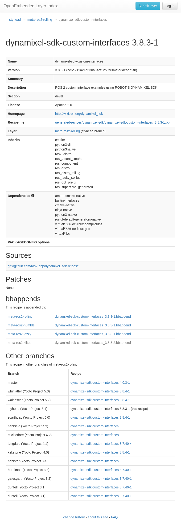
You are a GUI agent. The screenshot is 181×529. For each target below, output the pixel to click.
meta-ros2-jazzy (19, 334)
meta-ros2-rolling (39, 19)
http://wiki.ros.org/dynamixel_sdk (79, 114)
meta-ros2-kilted (19, 343)
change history (74, 517)
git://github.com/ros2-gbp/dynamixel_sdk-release (43, 266)
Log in (169, 6)
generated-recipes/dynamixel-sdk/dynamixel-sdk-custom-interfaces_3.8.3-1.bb (112, 122)
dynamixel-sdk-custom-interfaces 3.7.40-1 (101, 470)
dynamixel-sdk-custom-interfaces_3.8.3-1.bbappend (93, 316)
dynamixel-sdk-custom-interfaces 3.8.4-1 (100, 391)
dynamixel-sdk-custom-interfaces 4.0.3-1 (100, 382)
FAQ (114, 517)
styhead (15, 19)
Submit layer (148, 6)
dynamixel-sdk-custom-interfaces (94, 426)
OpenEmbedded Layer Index (31, 6)
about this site (98, 517)
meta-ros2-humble (21, 325)
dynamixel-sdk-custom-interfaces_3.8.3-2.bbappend (93, 343)
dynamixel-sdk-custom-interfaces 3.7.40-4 (101, 444)
